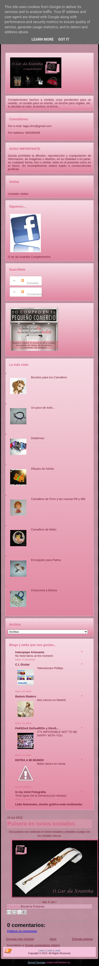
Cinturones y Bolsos (44, 590)
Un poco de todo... (43, 407)
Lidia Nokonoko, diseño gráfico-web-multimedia (48, 804)
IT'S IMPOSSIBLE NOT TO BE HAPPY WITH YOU (57, 733)
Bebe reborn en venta (51, 763)
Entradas (30, 283)
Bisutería (26, 906)
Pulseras (38, 906)
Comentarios (32, 294)
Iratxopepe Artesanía (29, 652)
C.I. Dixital (22, 664)
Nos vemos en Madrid (51, 700)
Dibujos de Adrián (42, 468)
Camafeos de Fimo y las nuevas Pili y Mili (58, 499)
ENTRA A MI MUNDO (29, 760)
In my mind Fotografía (30, 792)
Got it (63, 39)
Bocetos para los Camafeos (49, 377)
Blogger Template (36, 962)
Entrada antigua (82, 939)
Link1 (41, 950)
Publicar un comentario (22, 931)
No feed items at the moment (34, 655)
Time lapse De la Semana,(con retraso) (40, 795)
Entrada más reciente (20, 939)
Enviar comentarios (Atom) (42, 945)
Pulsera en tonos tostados (41, 824)
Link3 (57, 950)
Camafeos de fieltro (44, 529)
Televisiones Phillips (50, 668)
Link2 (49, 950)
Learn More (43, 39)
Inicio (53, 939)
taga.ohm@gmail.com (37, 126)
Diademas (37, 438)
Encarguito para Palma (46, 560)
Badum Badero (25, 696)
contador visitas (18, 193)
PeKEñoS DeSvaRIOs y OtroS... (37, 728)
